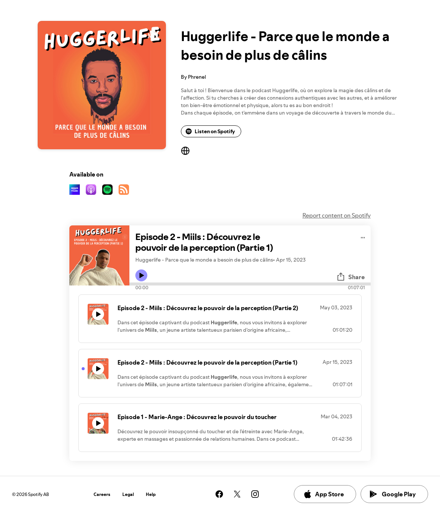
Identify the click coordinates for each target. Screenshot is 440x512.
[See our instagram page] (255, 494)
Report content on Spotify (336, 215)
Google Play (393, 494)
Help (151, 494)
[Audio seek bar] (250, 283)
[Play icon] (141, 275)
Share (350, 276)
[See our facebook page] (219, 494)
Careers (102, 494)
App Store (323, 494)
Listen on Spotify (210, 131)
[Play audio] (363, 236)
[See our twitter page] (237, 494)
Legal (128, 494)
